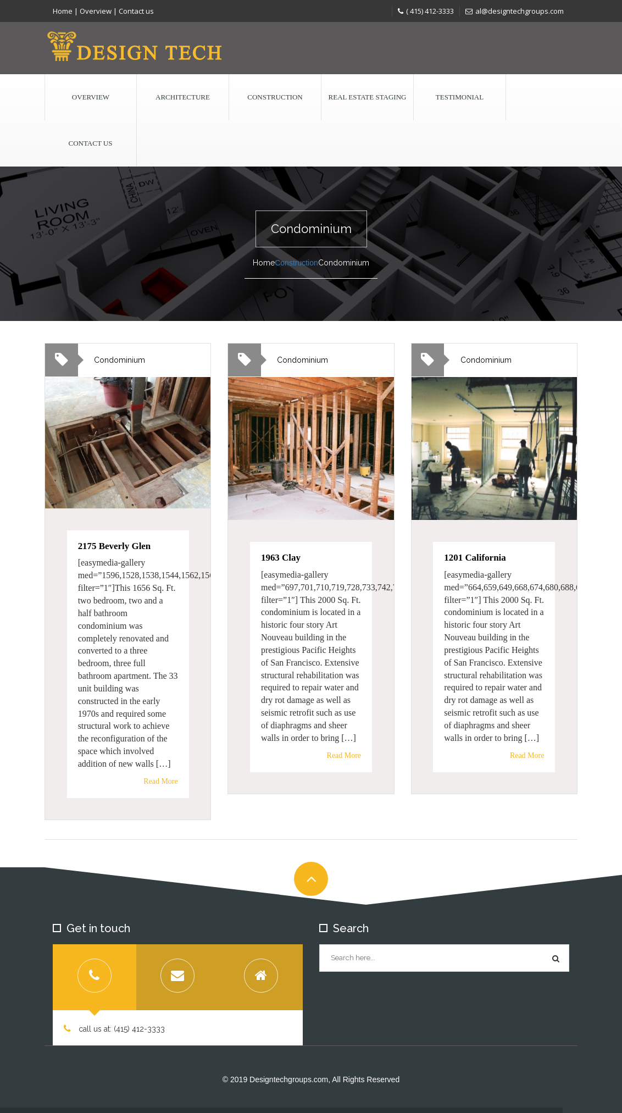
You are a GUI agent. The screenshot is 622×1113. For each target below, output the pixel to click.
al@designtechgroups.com (514, 11)
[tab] (94, 977)
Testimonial (460, 97)
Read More (160, 781)
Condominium (120, 360)
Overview (96, 11)
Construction (274, 97)
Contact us (136, 11)
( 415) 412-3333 (426, 11)
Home (63, 11)
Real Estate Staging (368, 97)
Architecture (183, 97)
